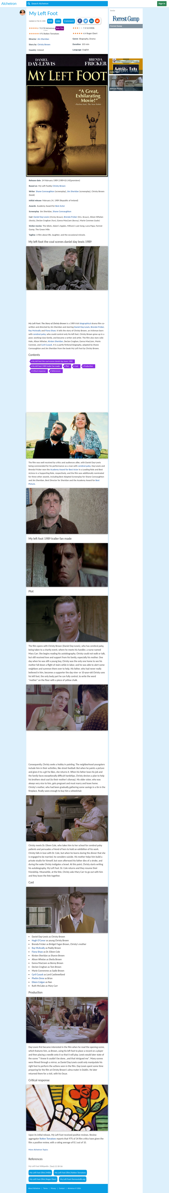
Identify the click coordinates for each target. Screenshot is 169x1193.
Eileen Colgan (38, 982)
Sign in (161, 3)
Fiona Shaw (50, 330)
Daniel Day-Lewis (41, 217)
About (34, 1188)
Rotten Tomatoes (48, 1138)
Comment (69, 21)
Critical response (39, 371)
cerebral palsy (39, 334)
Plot (67, 366)
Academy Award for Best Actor (64, 469)
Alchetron (8, 4)
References (55, 371)
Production (88, 366)
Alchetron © (74, 1188)
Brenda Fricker (70, 217)
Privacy (53, 1188)
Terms (45, 1188)
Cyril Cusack (46, 344)
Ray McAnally (35, 330)
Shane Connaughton (45, 191)
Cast (76, 366)
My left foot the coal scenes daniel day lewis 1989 (52, 361)
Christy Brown (44, 44)
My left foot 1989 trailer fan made (46, 366)
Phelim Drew (38, 978)
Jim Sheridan (43, 39)
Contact (62, 1188)
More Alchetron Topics (38, 1149)
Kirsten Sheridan (55, 341)
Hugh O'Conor (38, 940)
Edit (50, 21)
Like (58, 21)
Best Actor (60, 206)
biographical (85, 323)
